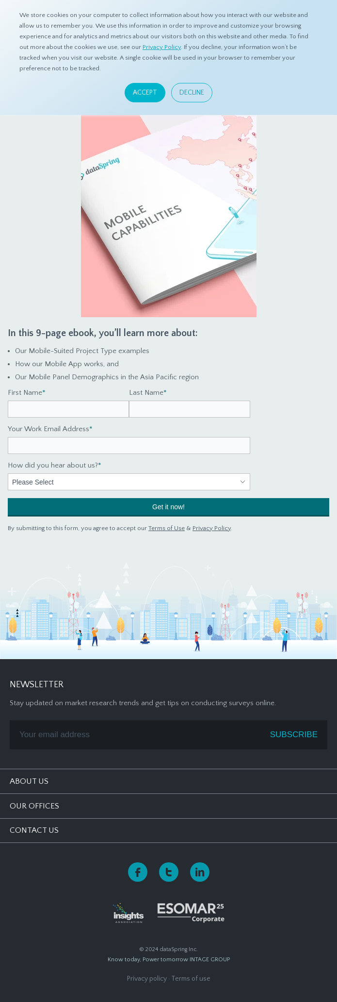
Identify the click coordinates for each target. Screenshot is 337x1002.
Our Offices (34, 806)
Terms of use (190, 979)
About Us (29, 781)
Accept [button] (145, 93)
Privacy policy (147, 979)
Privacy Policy (162, 47)
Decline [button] (191, 93)
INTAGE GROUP (210, 959)
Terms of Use (166, 528)
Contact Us (34, 830)
